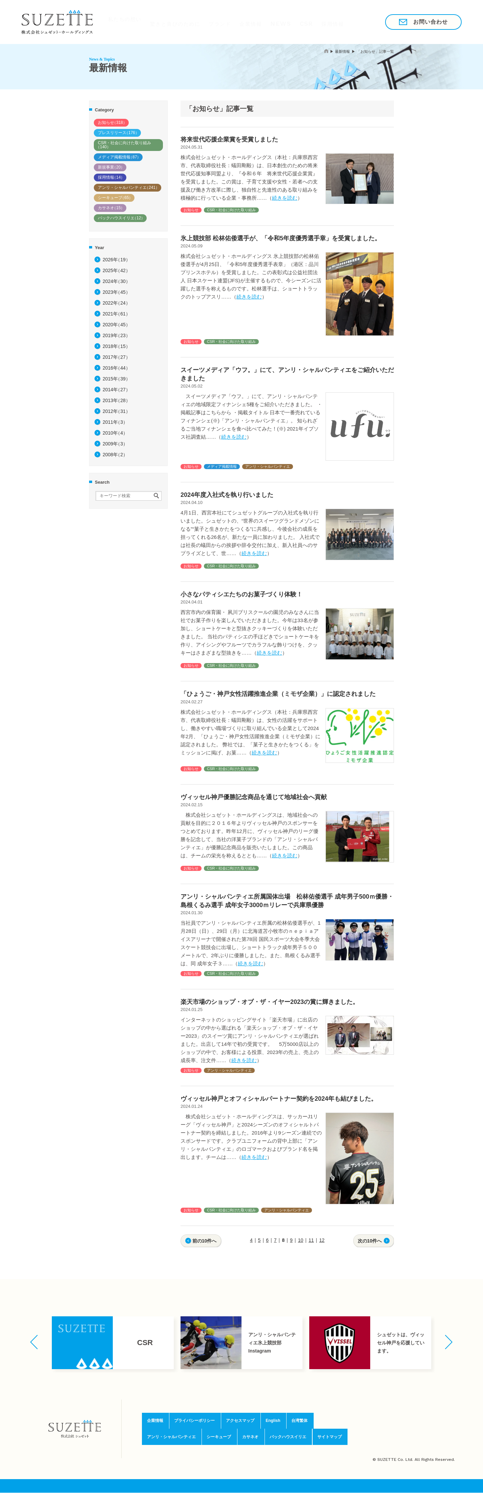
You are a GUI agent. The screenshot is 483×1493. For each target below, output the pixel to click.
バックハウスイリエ (121, 218)
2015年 (116, 378)
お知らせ (112, 122)
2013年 (116, 400)
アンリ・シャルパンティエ (129, 187)
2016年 (116, 368)
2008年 (115, 454)
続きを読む (284, 198)
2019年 (116, 335)
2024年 (116, 281)
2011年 (115, 422)
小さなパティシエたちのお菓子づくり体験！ (241, 594)
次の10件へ (370, 1241)
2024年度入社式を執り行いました (227, 494)
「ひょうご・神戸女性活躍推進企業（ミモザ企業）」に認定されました (278, 693)
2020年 (116, 324)
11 (311, 1240)
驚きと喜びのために (172, 21)
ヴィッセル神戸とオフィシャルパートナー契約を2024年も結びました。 (279, 1098)
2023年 (116, 292)
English (273, 1421)
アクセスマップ (240, 1421)
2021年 (116, 313)
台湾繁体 (299, 1421)
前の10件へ (204, 1241)
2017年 (116, 357)
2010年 (115, 433)
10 (300, 1240)
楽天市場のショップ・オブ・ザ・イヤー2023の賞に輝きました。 (270, 1001)
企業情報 (250, 21)
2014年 (116, 389)
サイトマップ (333, 1436)
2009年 (115, 443)
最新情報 (342, 51)
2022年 (116, 303)
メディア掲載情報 (119, 157)
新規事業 (111, 167)
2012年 (116, 411)
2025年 (116, 270)
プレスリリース (118, 132)
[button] (34, 1342)
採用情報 (336, 21)
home (326, 51)
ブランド (218, 21)
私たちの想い (121, 21)
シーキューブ (115, 197)
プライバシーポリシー (193, 1421)
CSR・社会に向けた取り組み (123, 144)
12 (321, 1240)
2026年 (116, 259)
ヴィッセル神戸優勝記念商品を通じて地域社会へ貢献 (254, 797)
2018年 (116, 346)
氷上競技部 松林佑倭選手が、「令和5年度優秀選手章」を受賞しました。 (281, 238)
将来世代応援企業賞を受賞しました (229, 139)
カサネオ (111, 207)
